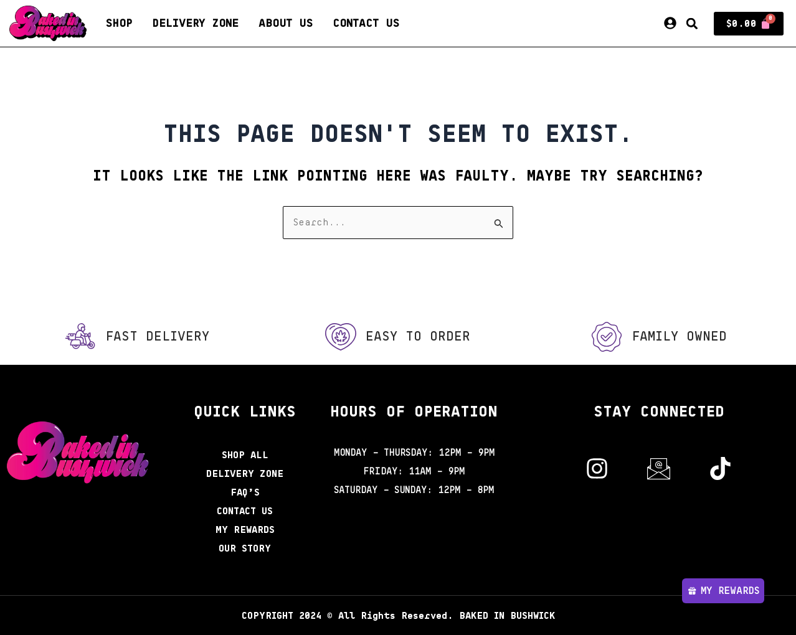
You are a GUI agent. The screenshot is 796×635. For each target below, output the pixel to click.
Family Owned (679, 336)
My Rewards (244, 530)
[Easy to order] (340, 336)
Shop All (245, 455)
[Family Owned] (605, 336)
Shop (118, 23)
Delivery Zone (195, 23)
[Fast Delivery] (79, 336)
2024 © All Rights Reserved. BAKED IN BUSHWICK (398, 616)
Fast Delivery (157, 336)
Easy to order (418, 336)
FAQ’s (245, 492)
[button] (692, 23)
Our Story (245, 548)
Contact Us (366, 23)
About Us (285, 23)
